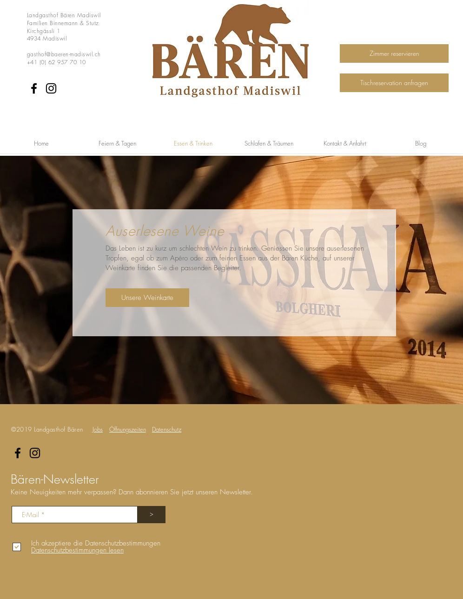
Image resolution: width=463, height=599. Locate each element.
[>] (151, 514)
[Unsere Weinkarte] (147, 297)
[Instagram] (51, 88)
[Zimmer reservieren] (394, 53)
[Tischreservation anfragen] (394, 82)
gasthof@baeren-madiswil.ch (63, 54)
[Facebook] (34, 88)
